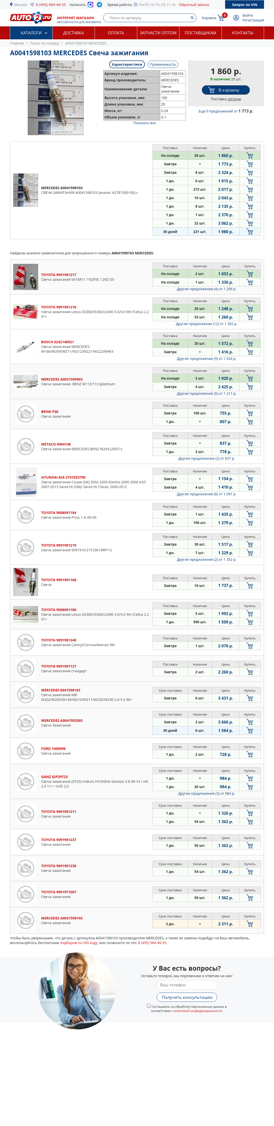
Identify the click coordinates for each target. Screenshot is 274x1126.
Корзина (209, 17)
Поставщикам (200, 33)
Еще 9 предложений (225, 111)
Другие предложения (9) (207, 358)
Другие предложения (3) (206, 793)
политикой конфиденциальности (197, 1011)
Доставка (73, 33)
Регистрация (253, 20)
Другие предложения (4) (207, 288)
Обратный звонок (194, 4)
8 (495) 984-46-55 (51, 4)
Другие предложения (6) (207, 494)
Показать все (145, 122)
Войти (248, 15)
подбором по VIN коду (79, 942)
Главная (17, 43)
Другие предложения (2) (206, 458)
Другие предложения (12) (207, 323)
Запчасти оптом (158, 33)
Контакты (242, 33)
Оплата (116, 33)
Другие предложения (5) (207, 393)
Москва (20, 4)
